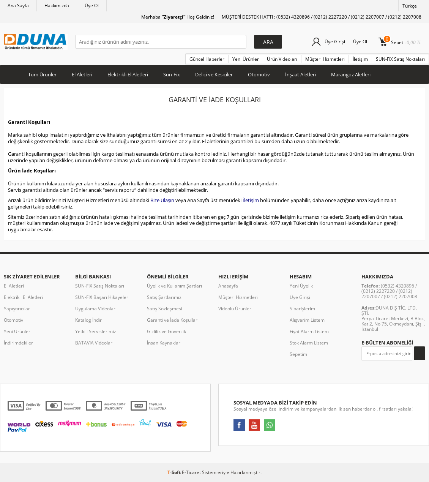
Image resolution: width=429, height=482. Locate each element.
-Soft (174, 472)
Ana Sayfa (18, 5)
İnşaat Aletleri (300, 74)
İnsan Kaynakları (164, 343)
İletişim (360, 59)
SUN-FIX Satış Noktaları (400, 59)
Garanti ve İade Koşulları (173, 320)
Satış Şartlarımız (164, 297)
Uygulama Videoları (96, 308)
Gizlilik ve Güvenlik (166, 331)
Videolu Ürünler (234, 308)
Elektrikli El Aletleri (127, 74)
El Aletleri (82, 74)
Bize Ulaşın (162, 200)
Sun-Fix (171, 74)
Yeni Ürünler (245, 59)
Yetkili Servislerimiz (95, 331)
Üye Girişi (335, 41)
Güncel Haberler (206, 59)
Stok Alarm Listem (309, 343)
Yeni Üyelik (301, 286)
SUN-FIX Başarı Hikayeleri (102, 297)
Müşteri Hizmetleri (325, 59)
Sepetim (298, 354)
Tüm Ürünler (42, 74)
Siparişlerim (302, 308)
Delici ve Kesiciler (214, 74)
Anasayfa (228, 286)
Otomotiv (259, 74)
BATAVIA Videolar (93, 343)
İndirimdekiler (18, 343)
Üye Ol (92, 5)
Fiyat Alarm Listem (309, 331)
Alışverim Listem (307, 320)
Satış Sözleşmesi (164, 308)
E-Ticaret (191, 472)
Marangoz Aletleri (351, 74)
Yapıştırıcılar (17, 308)
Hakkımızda (56, 5)
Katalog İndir (88, 320)
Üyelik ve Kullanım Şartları (174, 286)
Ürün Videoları (282, 59)
